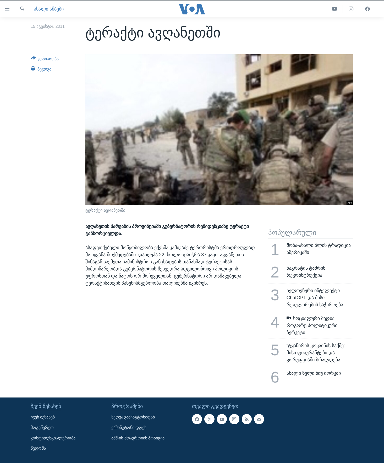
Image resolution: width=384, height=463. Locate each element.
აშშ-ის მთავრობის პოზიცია (137, 437)
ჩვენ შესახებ (43, 417)
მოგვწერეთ (42, 427)
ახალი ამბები (49, 9)
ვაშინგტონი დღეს (128, 427)
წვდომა (38, 448)
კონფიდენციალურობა (53, 437)
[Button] (45, 59)
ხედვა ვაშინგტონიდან (133, 417)
